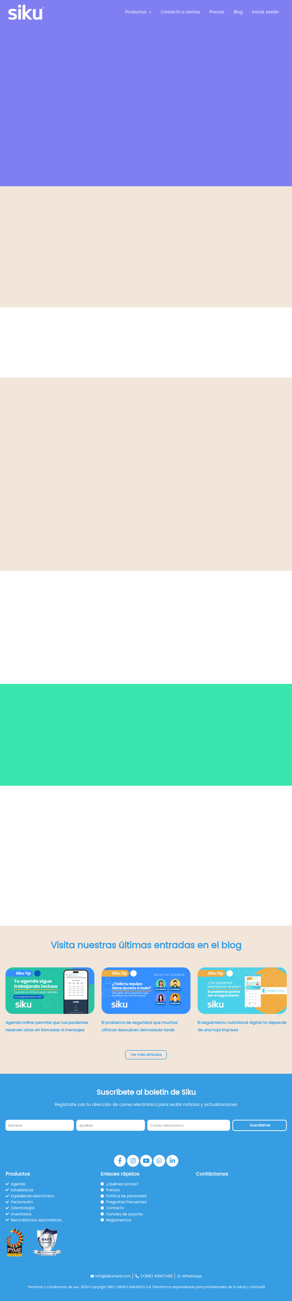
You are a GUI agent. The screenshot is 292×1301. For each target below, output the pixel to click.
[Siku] (26, 12)
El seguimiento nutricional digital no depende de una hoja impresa (241, 1030)
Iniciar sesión (266, 12)
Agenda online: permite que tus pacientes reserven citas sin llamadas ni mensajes (47, 1030)
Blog (240, 12)
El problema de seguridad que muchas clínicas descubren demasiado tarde (142, 1030)
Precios (220, 12)
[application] (155, 12)
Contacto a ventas (185, 12)
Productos (145, 12)
